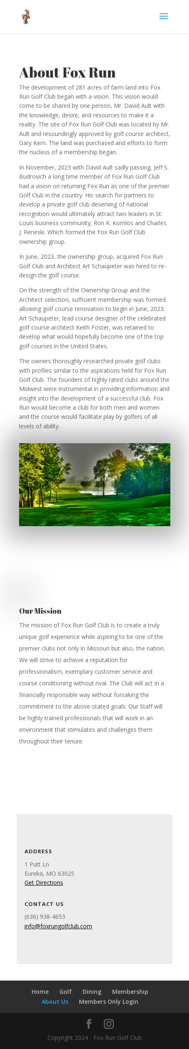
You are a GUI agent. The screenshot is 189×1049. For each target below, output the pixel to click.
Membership (130, 992)
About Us (55, 1001)
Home (40, 992)
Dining (92, 992)
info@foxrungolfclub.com (58, 926)
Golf (65, 992)
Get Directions (44, 882)
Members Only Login (108, 1001)
